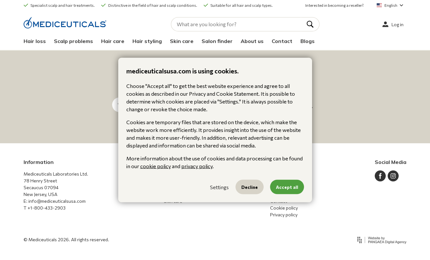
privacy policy (197, 166)
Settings (219, 187)
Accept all (287, 187)
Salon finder (217, 41)
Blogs (307, 41)
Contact (282, 41)
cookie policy (155, 166)
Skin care (182, 41)
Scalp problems (73, 41)
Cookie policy (284, 208)
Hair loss (35, 41)
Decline (249, 187)
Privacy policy (284, 214)
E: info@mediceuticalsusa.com (55, 201)
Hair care (112, 41)
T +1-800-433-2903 (45, 208)
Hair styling (147, 41)
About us (252, 41)
